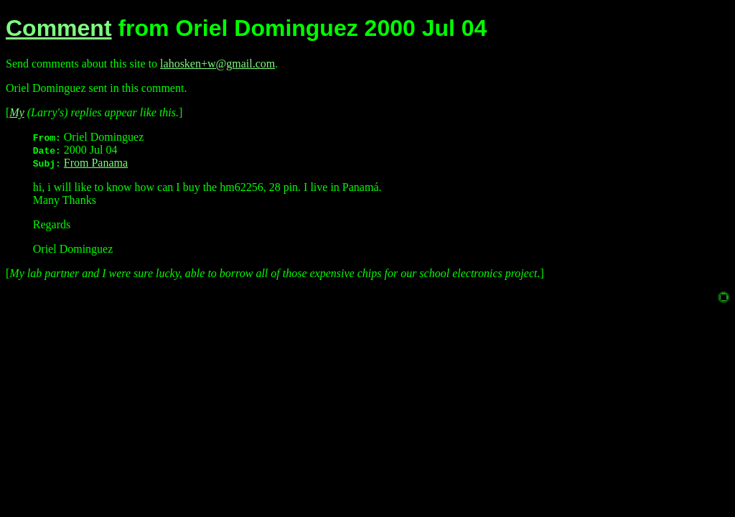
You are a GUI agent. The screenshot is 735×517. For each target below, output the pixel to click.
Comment (59, 28)
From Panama (96, 163)
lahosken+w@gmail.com (217, 63)
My (16, 112)
